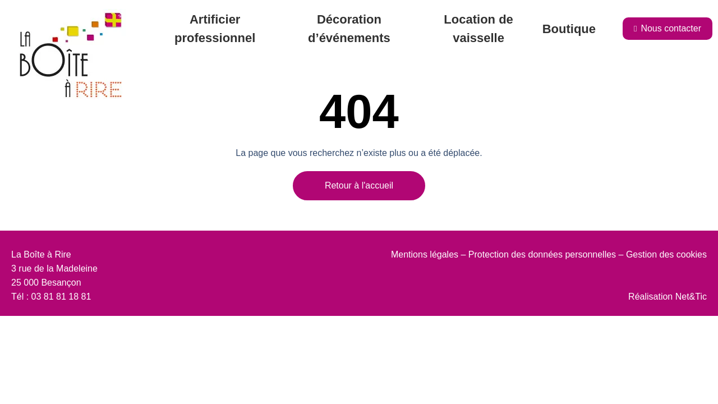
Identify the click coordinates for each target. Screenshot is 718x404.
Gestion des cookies (666, 254)
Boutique (569, 29)
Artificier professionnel (214, 28)
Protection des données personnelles (542, 254)
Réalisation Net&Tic (667, 296)
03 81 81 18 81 (61, 296)
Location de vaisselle (478, 28)
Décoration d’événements (349, 28)
